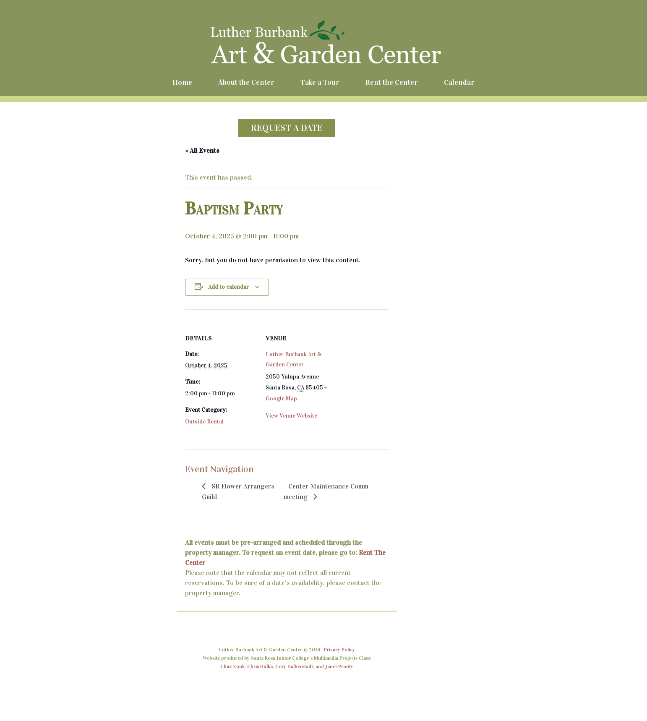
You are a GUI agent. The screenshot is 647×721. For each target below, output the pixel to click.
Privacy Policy (339, 650)
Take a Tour (319, 82)
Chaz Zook (232, 666)
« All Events (202, 150)
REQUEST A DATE (287, 127)
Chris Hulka (260, 666)
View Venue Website (291, 415)
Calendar (459, 82)
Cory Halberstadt (294, 666)
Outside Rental (204, 421)
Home (182, 82)
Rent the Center (391, 82)
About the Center (246, 82)
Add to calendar (228, 286)
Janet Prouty (339, 666)
